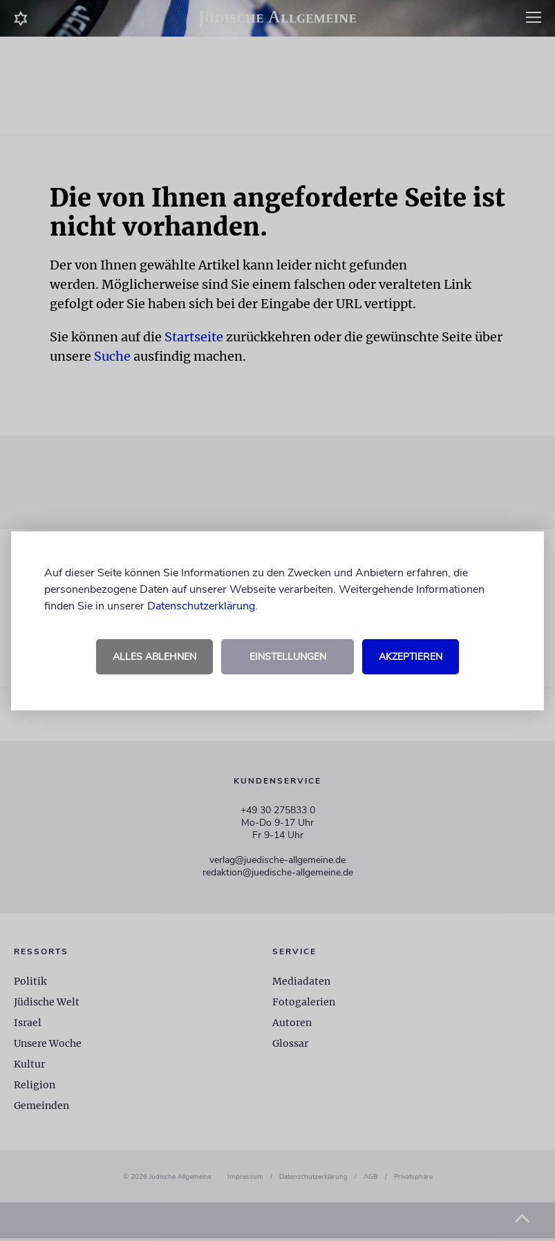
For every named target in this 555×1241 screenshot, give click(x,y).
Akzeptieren (410, 656)
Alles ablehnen (154, 656)
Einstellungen (288, 656)
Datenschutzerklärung (201, 606)
